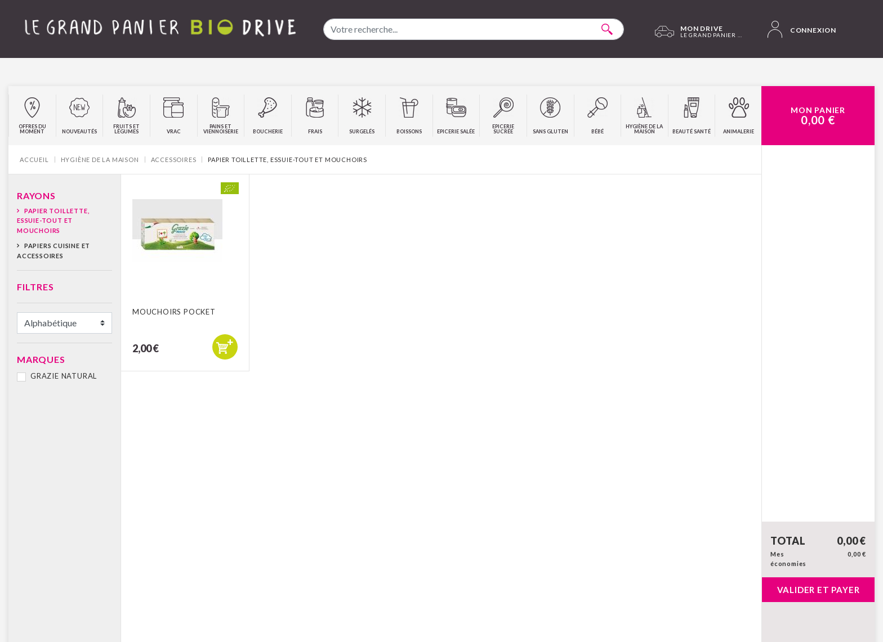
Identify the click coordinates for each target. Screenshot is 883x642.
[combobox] (473, 29)
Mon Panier (818, 115)
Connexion (802, 29)
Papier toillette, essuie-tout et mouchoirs (53, 220)
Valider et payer (818, 590)
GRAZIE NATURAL (63, 375)
